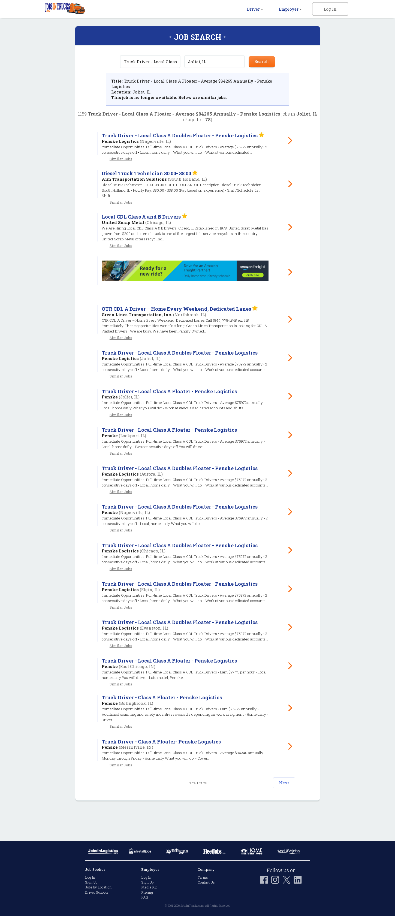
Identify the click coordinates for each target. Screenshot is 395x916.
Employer (290, 9)
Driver (255, 9)
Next (278, 814)
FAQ (144, 897)
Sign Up (91, 882)
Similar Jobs (121, 169)
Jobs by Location (98, 887)
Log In (330, 9)
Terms (203, 877)
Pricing (147, 892)
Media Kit (149, 887)
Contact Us (206, 882)
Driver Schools (96, 892)
